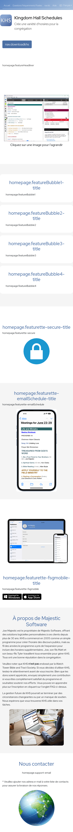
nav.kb (47, 5)
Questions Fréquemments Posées (27, 5)
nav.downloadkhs (17, 44)
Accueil (7, 5)
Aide (54, 5)
